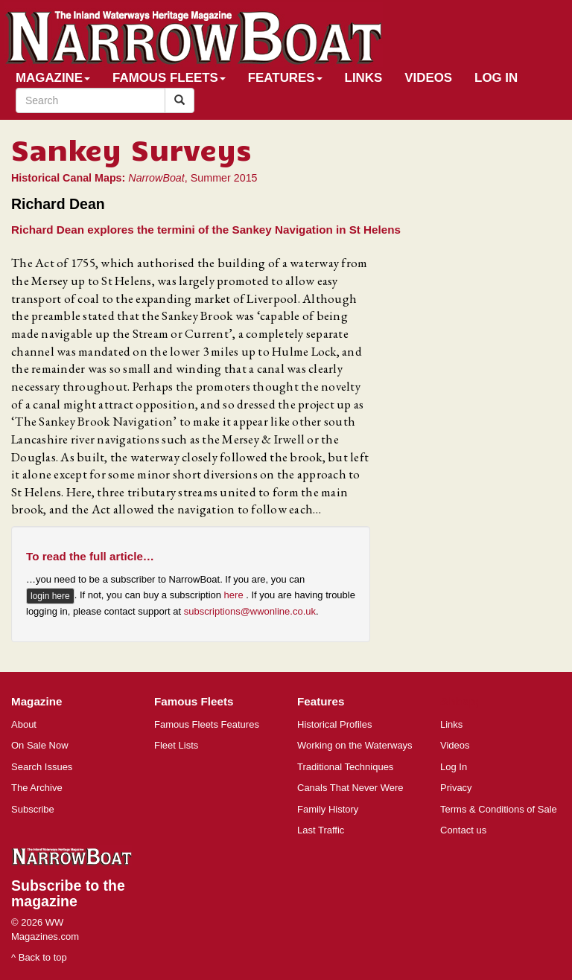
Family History (327, 809)
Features (285, 78)
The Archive (37, 787)
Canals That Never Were (350, 787)
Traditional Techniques (345, 766)
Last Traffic (320, 830)
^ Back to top (39, 957)
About (23, 724)
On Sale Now (40, 745)
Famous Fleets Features (206, 724)
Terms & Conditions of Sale (498, 809)
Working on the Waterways (355, 745)
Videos (428, 78)
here (235, 595)
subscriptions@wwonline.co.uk (250, 611)
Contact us (463, 830)
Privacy (456, 787)
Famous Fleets (169, 78)
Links (364, 78)
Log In (496, 78)
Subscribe (32, 809)
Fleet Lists (176, 745)
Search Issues (41, 766)
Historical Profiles (334, 724)
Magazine (53, 78)
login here (50, 596)
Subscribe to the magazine (68, 893)
